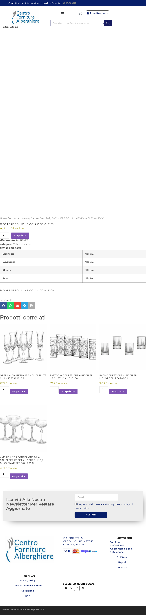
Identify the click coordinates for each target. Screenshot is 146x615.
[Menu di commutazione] (62, 13)
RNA (27, 595)
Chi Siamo (122, 557)
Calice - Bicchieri (40, 218)
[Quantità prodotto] (4, 236)
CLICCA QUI (70, 3)
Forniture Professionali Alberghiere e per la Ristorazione (121, 547)
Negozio (122, 562)
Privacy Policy (27, 580)
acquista (20, 235)
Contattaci (122, 567)
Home (3, 218)
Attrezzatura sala (19, 218)
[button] (3, 305)
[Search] (108, 23)
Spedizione (27, 590)
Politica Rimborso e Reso (28, 585)
